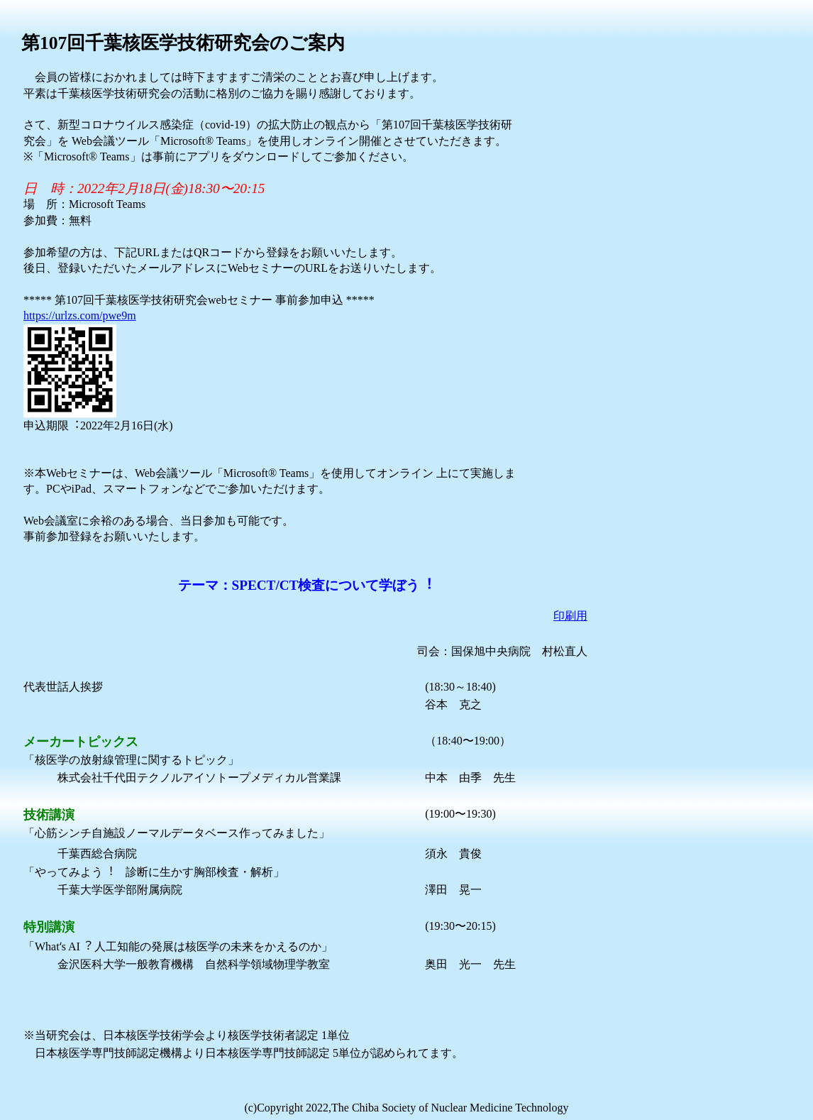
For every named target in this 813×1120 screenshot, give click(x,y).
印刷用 (570, 616)
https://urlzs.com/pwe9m (79, 315)
